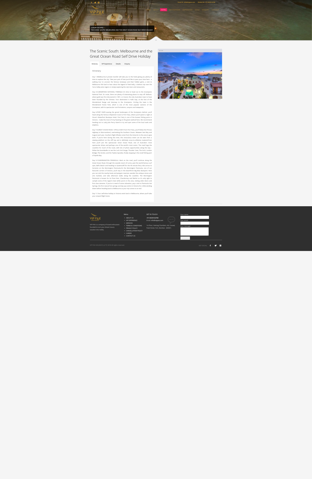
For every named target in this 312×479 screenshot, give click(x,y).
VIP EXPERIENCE (131, 220)
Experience (187, 10)
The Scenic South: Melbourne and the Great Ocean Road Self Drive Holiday (122, 30)
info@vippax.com (157, 220)
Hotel (163, 10)
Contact (215, 10)
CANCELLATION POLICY (134, 231)
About (156, 10)
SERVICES (129, 223)
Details (118, 64)
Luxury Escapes (97, 28)
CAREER (129, 233)
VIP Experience (107, 64)
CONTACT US (130, 236)
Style (197, 10)
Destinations (174, 10)
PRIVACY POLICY (132, 228)
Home (148, 10)
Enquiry (205, 10)
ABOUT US (129, 218)
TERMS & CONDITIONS (134, 226)
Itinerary (95, 64)
